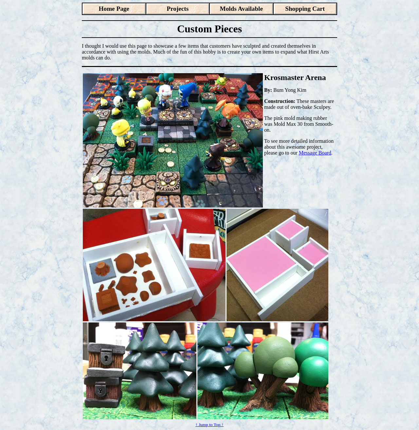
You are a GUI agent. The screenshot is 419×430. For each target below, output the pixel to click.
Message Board (315, 153)
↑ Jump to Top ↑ (209, 424)
